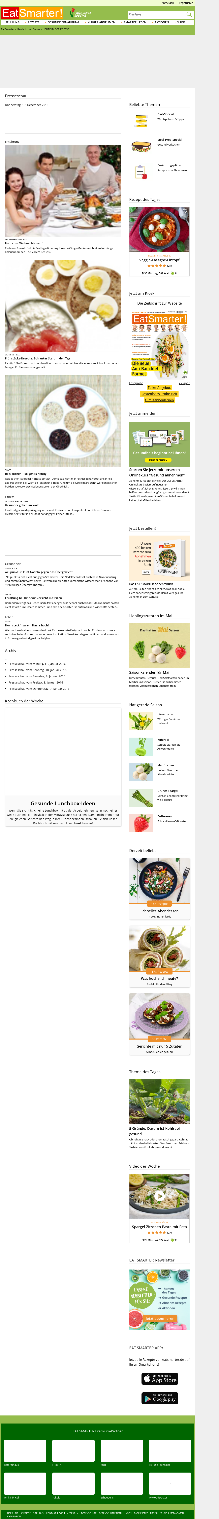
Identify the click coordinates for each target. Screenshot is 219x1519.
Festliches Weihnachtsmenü (24, 243)
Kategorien (14, 1507)
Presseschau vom (37, 659)
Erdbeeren (164, 816)
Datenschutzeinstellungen (115, 1504)
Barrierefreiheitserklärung (150, 1504)
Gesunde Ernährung (63, 22)
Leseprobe (136, 383)
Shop (181, 22)
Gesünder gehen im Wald (22, 505)
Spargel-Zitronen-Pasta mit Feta (159, 1226)
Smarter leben (135, 22)
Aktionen (162, 22)
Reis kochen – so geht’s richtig (25, 474)
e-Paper (184, 383)
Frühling (12, 22)
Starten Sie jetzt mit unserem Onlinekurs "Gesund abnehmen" (159, 449)
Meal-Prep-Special (169, 140)
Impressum (72, 1504)
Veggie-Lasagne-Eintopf (159, 260)
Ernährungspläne (169, 165)
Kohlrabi (163, 740)
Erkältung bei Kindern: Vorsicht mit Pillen (33, 598)
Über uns (12, 1504)
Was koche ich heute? (159, 978)
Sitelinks (38, 1504)
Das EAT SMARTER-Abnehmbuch (151, 584)
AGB (61, 1504)
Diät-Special (165, 114)
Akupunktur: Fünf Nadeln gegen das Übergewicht (39, 572)
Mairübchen (165, 765)
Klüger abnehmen (101, 22)
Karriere (26, 1504)
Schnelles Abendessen (159, 910)
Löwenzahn (165, 714)
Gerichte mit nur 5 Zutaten (159, 1046)
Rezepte (33, 22)
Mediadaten (177, 1504)
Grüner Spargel (167, 791)
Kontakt (51, 1504)
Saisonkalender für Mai (149, 672)
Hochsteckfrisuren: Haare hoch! (27, 625)
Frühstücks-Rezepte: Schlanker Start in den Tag (37, 358)
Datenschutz (88, 1504)
